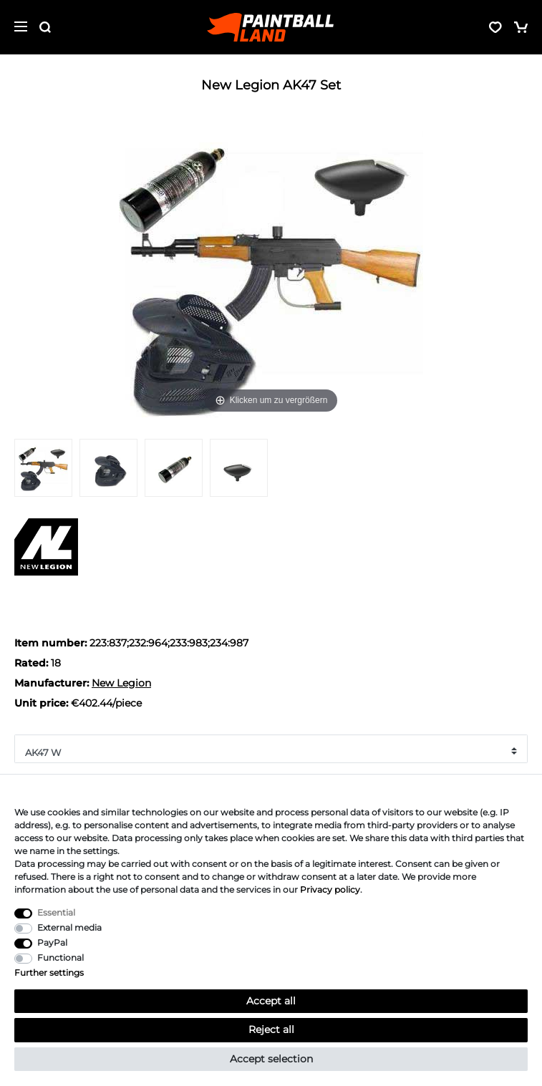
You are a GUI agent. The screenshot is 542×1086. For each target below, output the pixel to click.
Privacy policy (330, 889)
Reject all (271, 1029)
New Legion (121, 683)
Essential (56, 912)
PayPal (52, 942)
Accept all (271, 1000)
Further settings (49, 972)
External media (69, 927)
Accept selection (271, 1058)
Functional (60, 957)
